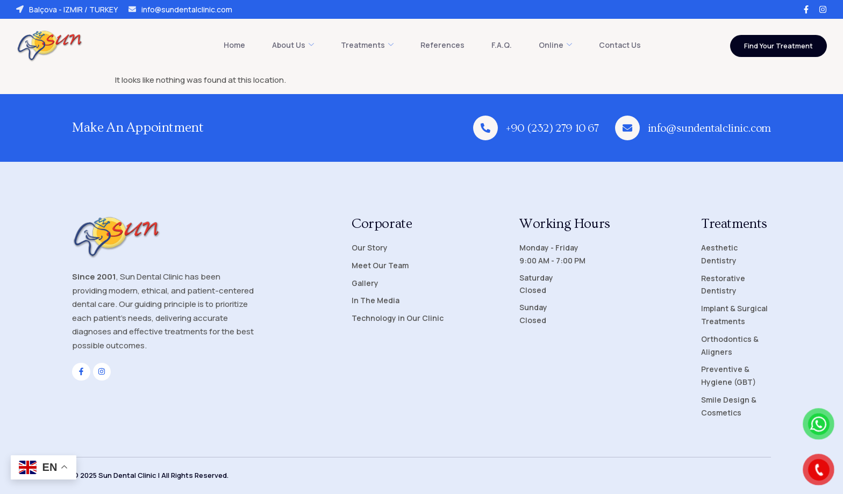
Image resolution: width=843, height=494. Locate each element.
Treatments (367, 45)
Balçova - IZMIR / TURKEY (67, 9)
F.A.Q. (501, 45)
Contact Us (620, 45)
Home (234, 45)
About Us (293, 45)
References (442, 45)
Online (555, 45)
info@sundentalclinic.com (180, 9)
